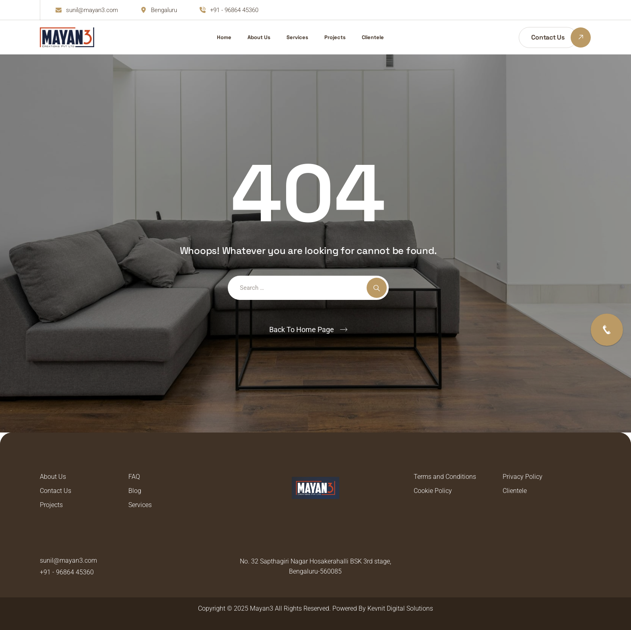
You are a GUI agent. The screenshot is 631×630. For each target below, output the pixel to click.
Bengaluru (164, 10)
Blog (134, 491)
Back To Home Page (301, 329)
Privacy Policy (522, 476)
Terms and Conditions (445, 476)
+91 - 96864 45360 (234, 10)
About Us (258, 37)
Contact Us (55, 491)
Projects (335, 37)
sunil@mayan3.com (92, 10)
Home (224, 37)
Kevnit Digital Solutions (400, 608)
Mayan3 (261, 608)
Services (297, 37)
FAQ (134, 476)
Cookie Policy (433, 491)
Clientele (373, 37)
